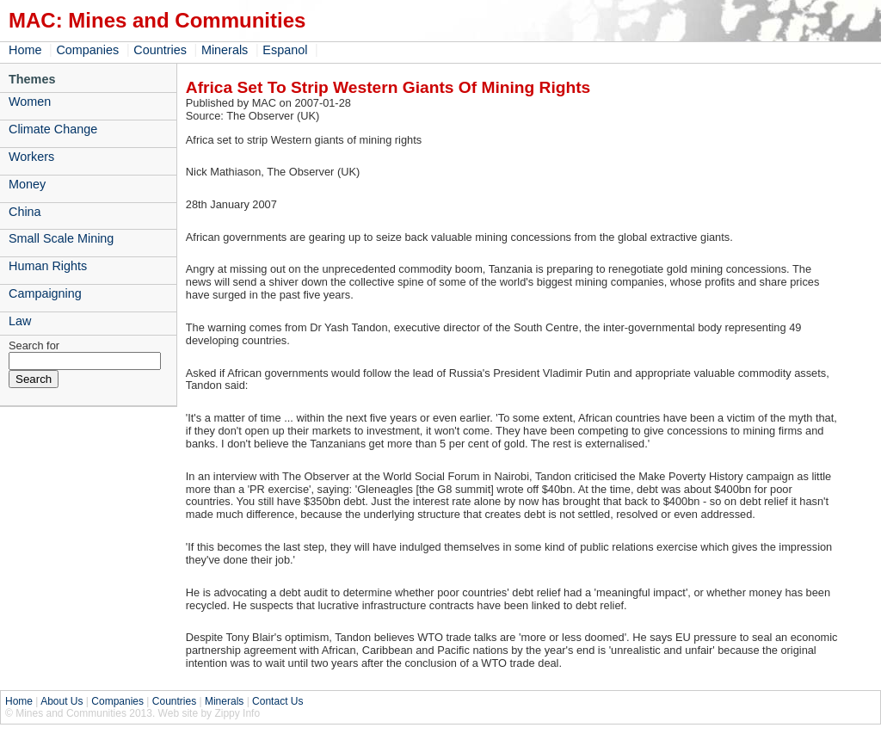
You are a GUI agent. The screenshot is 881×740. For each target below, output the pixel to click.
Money (27, 184)
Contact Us (277, 701)
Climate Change (53, 129)
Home (25, 50)
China (25, 212)
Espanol (284, 50)
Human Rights (48, 266)
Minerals (224, 50)
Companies (87, 50)
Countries (160, 50)
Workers (31, 156)
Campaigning (45, 293)
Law (20, 321)
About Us (61, 701)
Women (30, 101)
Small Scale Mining (61, 238)
